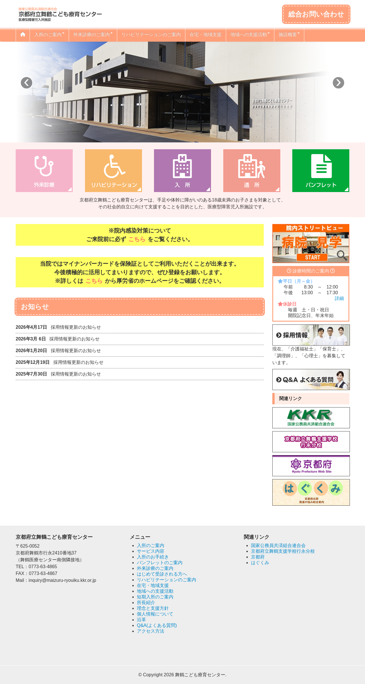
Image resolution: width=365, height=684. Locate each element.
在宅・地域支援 (206, 34)
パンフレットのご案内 (159, 562)
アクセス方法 (150, 631)
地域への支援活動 (250, 34)
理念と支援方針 (153, 608)
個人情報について (155, 614)
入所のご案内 (49, 34)
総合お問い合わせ (316, 14)
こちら (136, 239)
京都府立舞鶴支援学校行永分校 (283, 551)
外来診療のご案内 (93, 34)
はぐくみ (260, 562)
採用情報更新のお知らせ (76, 327)
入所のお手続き (153, 556)
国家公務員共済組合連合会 (278, 545)
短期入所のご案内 (155, 596)
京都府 (258, 556)
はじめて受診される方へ (162, 574)
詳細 (339, 298)
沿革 (141, 619)
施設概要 (289, 34)
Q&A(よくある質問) (157, 625)
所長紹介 (146, 602)
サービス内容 (150, 551)
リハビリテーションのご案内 (151, 34)
